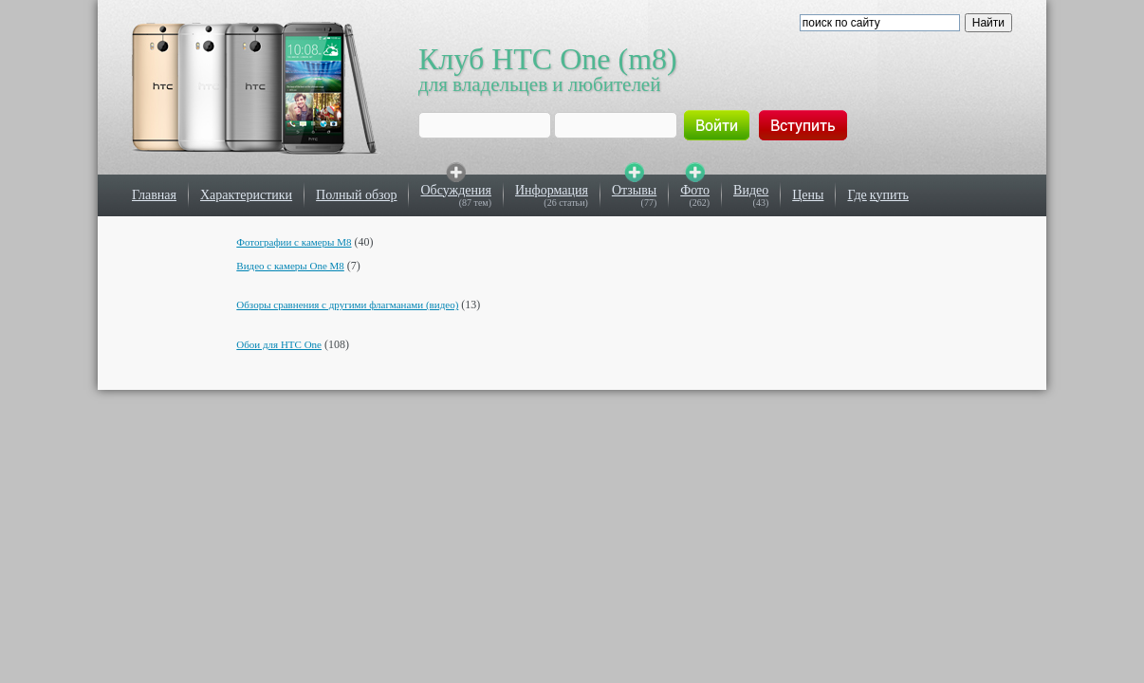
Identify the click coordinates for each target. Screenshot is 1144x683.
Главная (154, 195)
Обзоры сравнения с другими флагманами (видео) (347, 304)
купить (889, 195)
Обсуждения (455, 190)
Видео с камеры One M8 (290, 265)
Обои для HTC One (279, 344)
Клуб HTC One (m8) (547, 59)
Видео (750, 190)
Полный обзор (356, 195)
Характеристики (246, 195)
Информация (551, 190)
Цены (807, 195)
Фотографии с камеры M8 (293, 242)
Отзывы (634, 190)
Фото (695, 190)
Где (856, 195)
